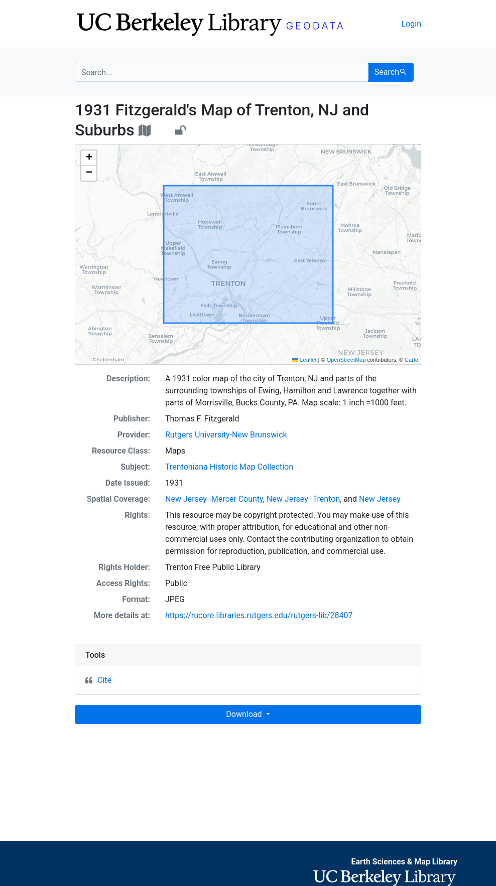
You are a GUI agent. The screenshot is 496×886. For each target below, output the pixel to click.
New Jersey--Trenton (303, 499)
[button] (88, 158)
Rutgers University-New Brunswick (226, 434)
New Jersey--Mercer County (214, 499)
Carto (411, 360)
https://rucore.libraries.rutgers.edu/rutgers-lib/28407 (259, 615)
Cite (104, 680)
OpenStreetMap (346, 360)
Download (245, 714)
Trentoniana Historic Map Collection (229, 467)
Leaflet (304, 360)
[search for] (221, 72)
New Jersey (380, 499)
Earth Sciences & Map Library (404, 861)
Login (411, 24)
